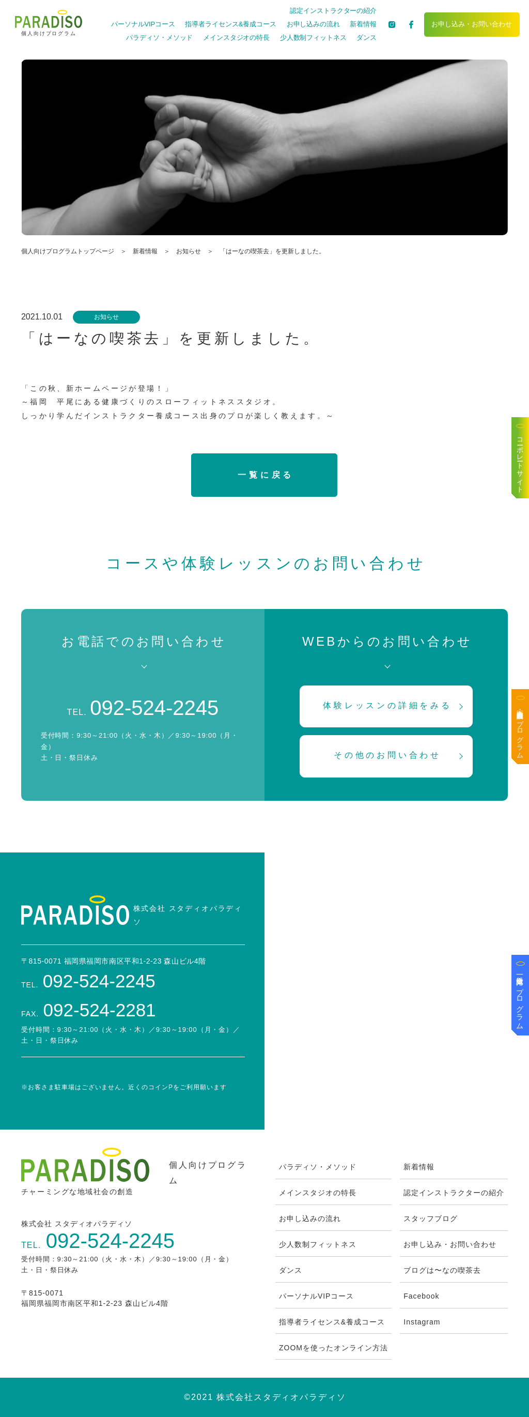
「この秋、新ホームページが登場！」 (97, 388)
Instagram (421, 1322)
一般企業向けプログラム (520, 999)
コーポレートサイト (520, 461)
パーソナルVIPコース (143, 24)
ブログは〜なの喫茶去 (442, 1270)
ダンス (366, 37)
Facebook (421, 1296)
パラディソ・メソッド (159, 37)
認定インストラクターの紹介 (333, 10)
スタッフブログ (430, 1218)
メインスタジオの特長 (236, 37)
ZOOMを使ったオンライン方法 (333, 1348)
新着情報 (363, 24)
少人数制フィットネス (313, 37)
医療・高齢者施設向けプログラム (520, 730)
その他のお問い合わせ (387, 755)
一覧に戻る (266, 474)
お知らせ (188, 251)
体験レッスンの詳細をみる (387, 705)
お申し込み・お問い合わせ (471, 24)
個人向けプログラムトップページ (67, 251)
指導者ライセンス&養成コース (230, 24)
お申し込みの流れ (313, 24)
